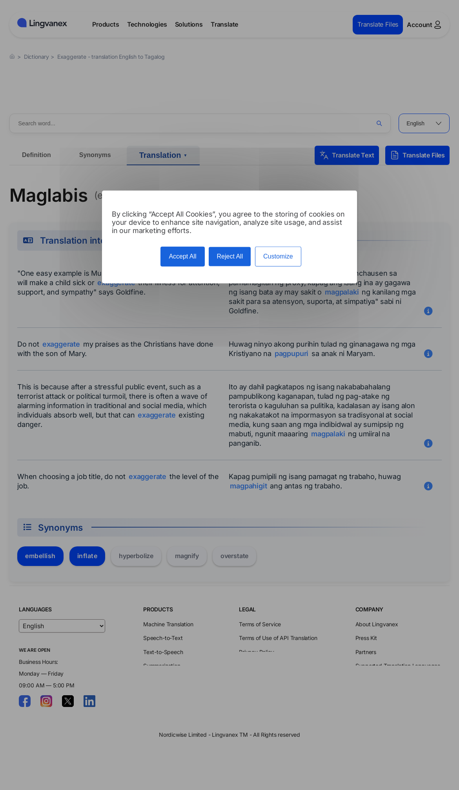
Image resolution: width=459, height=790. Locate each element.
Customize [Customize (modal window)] (278, 256)
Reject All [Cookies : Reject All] (230, 256)
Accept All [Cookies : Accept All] (182, 256)
